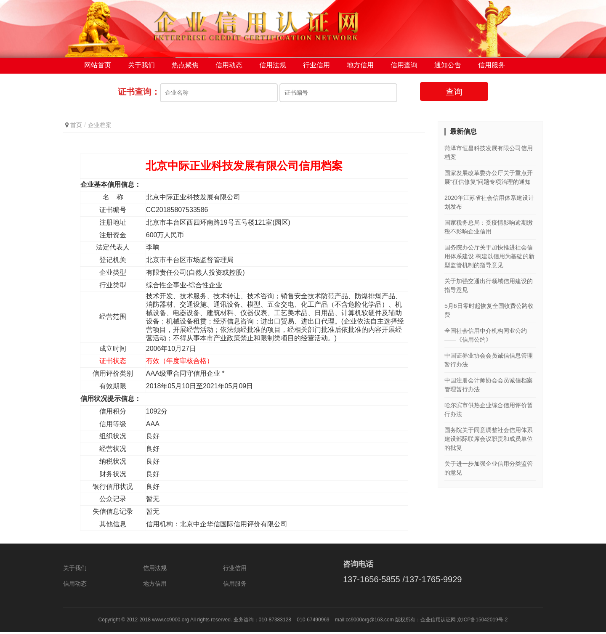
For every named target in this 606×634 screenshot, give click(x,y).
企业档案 (100, 127)
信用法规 (272, 67)
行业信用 (316, 67)
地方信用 (360, 67)
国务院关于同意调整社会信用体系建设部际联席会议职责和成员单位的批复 (488, 441)
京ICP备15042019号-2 (482, 622)
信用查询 (404, 67)
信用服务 (491, 67)
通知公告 (447, 67)
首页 (76, 127)
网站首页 (97, 67)
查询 (454, 93)
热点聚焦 (185, 67)
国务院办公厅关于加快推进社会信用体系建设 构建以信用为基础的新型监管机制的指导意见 (489, 258)
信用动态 (228, 67)
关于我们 (141, 67)
